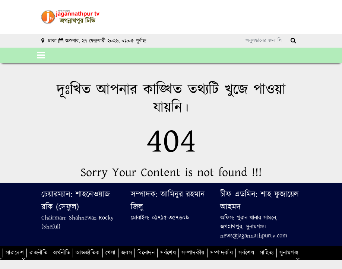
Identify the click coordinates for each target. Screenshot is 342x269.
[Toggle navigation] (41, 55)
